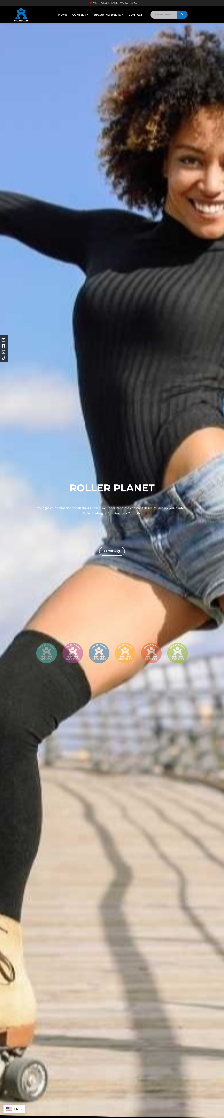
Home (62, 15)
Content (79, 15)
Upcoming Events (107, 15)
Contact (135, 15)
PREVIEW (112, 551)
